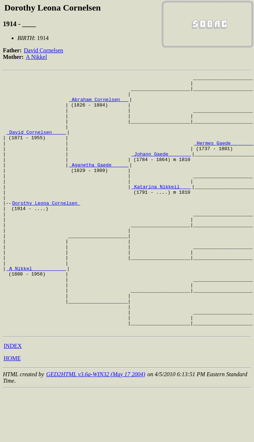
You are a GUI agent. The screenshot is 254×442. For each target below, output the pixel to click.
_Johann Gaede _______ (161, 170)
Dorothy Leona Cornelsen (46, 229)
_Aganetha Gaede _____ (98, 183)
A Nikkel (36, 57)
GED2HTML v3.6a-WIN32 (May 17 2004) (95, 425)
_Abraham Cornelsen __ (98, 104)
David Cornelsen (43, 50)
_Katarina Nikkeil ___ (161, 209)
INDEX (13, 397)
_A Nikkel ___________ (36, 307)
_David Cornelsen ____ (36, 144)
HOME (12, 409)
